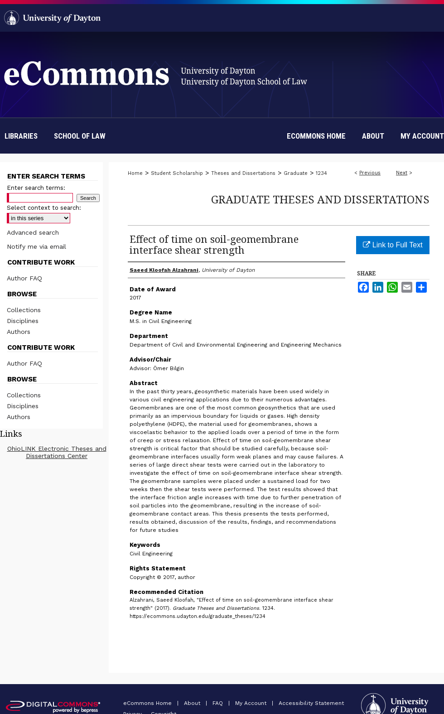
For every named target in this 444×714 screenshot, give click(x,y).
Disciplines (23, 320)
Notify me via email (36, 246)
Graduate (296, 173)
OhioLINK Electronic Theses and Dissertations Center (56, 452)
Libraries (21, 135)
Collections (24, 310)
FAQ (218, 703)
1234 (321, 173)
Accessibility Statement (311, 703)
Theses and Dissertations (243, 173)
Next (401, 173)
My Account (251, 703)
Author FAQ (24, 278)
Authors (18, 331)
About (193, 703)
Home (135, 173)
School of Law (80, 135)
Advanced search (33, 232)
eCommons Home (148, 703)
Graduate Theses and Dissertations (320, 199)
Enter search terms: (36, 187)
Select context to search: (44, 207)
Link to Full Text (392, 245)
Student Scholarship (177, 173)
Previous (370, 173)
